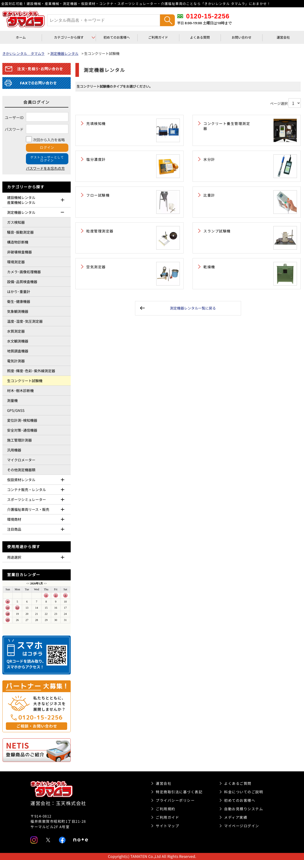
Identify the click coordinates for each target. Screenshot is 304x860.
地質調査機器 (17, 350)
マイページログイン (241, 825)
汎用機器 (14, 449)
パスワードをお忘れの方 (45, 168)
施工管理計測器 (19, 440)
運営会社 (283, 37)
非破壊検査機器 (19, 251)
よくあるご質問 (237, 783)
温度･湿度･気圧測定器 (25, 321)
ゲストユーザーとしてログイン (47, 158)
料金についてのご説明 (243, 791)
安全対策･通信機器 (22, 430)
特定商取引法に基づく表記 (179, 791)
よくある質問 (200, 37)
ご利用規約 (165, 808)
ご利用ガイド (158, 37)
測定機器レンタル (64, 53)
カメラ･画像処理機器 (24, 271)
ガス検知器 (16, 222)
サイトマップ (167, 825)
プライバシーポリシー (175, 800)
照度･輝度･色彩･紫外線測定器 (31, 370)
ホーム (21, 37)
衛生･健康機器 (18, 301)
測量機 (12, 400)
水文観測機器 (17, 341)
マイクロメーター (21, 459)
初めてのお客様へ (116, 37)
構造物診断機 (17, 242)
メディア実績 (235, 817)
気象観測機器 (17, 311)
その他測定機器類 (21, 469)
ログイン (47, 147)
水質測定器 (16, 331)
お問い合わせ (241, 37)
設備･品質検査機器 (22, 281)
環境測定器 (16, 261)
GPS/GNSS (16, 410)
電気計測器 (16, 360)
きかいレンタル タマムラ (23, 53)
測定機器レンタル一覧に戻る (193, 308)
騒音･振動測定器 (20, 232)
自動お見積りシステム (243, 808)
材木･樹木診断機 (20, 390)
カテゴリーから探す (69, 37)
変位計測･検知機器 (22, 420)
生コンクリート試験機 (24, 380)
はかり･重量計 (18, 291)
